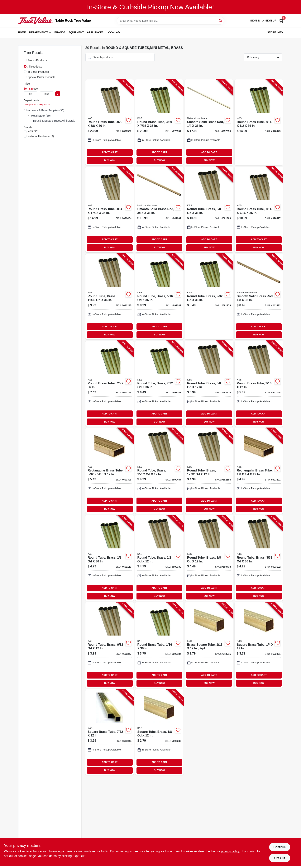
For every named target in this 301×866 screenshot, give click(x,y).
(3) (41, 136)
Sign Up (270, 20)
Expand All (44, 104)
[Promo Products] (25, 60)
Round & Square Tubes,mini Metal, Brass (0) (60, 120)
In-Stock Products (38, 72)
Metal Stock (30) (41, 115)
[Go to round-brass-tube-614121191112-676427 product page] (259, 209)
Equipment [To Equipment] (76, 32)
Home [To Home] (22, 32)
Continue (279, 847)
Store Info (275, 32)
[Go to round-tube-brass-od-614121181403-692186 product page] (209, 471)
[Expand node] (24, 110)
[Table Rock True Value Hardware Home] (35, 20)
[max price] (46, 93)
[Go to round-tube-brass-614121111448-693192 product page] (259, 558)
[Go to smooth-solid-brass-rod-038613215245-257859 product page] (209, 122)
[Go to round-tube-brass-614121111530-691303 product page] (209, 209)
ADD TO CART (109, 152)
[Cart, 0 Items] (281, 21)
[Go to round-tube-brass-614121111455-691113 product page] (109, 558)
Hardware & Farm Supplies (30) (45, 110)
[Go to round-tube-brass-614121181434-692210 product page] (209, 384)
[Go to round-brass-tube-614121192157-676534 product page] (159, 122)
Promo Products (37, 60)
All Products (35, 67)
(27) (33, 131)
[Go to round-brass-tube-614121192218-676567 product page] (109, 122)
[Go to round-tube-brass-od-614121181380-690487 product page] (159, 471)
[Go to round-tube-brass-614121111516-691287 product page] (159, 296)
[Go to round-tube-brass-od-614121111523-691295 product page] (109, 296)
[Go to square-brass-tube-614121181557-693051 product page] (259, 645)
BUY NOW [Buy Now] (109, 160)
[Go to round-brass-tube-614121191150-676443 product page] (259, 122)
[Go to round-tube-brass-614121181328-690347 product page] (109, 645)
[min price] (30, 93)
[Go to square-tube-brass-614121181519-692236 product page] (159, 732)
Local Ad (113, 32)
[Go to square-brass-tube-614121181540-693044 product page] (109, 732)
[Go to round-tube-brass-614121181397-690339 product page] (159, 558)
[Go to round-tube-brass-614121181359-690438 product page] (209, 558)
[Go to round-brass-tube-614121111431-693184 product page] (159, 645)
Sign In (255, 20)
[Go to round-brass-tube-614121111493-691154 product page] (109, 384)
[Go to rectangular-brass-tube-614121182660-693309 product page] (109, 471)
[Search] (220, 20)
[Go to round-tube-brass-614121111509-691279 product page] (209, 296)
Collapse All (30, 104)
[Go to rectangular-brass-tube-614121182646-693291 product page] (259, 471)
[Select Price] (57, 93)
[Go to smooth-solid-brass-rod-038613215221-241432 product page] (259, 296)
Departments (38, 32)
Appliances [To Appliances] (95, 32)
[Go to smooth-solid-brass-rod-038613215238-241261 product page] (159, 209)
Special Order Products (41, 77)
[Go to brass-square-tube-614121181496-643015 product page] (209, 645)
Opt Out (279, 858)
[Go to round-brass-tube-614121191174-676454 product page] (109, 209)
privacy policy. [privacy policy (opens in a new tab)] (230, 851)
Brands (60, 32)
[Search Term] (170, 21)
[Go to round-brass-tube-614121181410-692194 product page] (259, 384)
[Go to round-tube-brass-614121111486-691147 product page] (159, 384)
